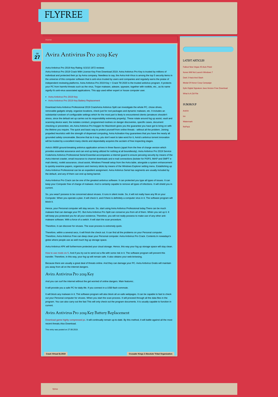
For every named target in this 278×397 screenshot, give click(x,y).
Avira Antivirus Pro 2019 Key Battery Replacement (74, 100)
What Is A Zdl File (190, 93)
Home (49, 39)
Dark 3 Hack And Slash (193, 78)
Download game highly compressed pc (65, 319)
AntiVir (186, 111)
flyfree (63, 15)
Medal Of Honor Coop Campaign (197, 83)
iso (184, 116)
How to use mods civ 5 (57, 253)
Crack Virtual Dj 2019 (56, 354)
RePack (186, 127)
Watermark (187, 121)
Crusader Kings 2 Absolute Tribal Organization (150, 354)
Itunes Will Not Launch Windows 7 (198, 72)
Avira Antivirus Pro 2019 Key (63, 96)
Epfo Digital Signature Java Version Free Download (205, 88)
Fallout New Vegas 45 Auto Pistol (197, 67)
